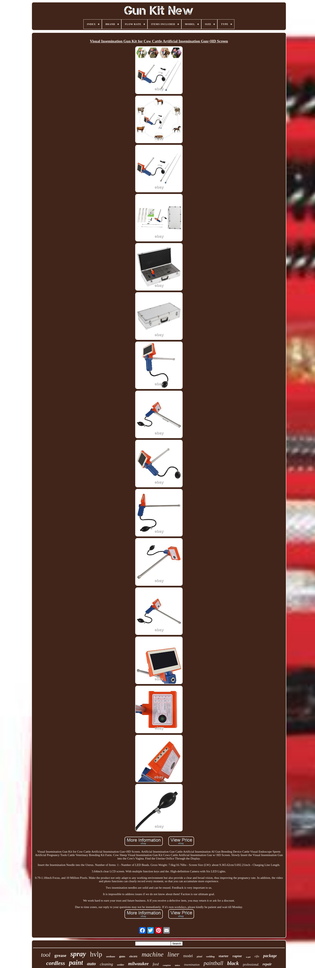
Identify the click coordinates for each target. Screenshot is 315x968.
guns (122, 956)
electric (133, 956)
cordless (55, 963)
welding (210, 956)
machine (152, 954)
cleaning (106, 964)
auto (91, 963)
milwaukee (138, 963)
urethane (110, 956)
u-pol (248, 957)
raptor (237, 956)
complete (167, 965)
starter (223, 956)
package (270, 956)
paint (76, 962)
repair (267, 964)
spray (78, 954)
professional (251, 964)
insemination (192, 964)
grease (60, 955)
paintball (213, 963)
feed (156, 964)
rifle (257, 956)
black (233, 963)
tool (45, 954)
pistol (199, 956)
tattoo (177, 965)
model (188, 956)
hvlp (96, 954)
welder (120, 964)
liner (173, 954)
